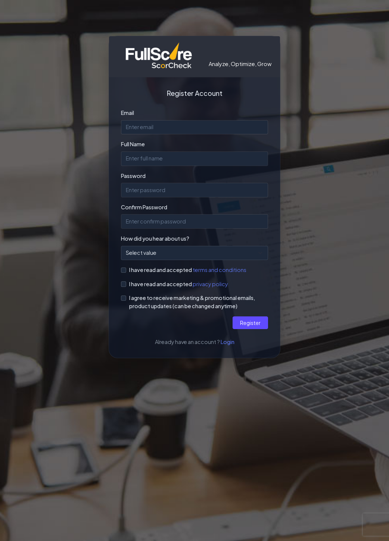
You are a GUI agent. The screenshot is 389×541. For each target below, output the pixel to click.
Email (127, 112)
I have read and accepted (160, 269)
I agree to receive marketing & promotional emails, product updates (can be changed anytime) (192, 301)
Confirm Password (144, 207)
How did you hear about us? (155, 238)
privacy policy (210, 284)
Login (227, 341)
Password (133, 175)
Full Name (133, 144)
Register (250, 322)
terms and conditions (219, 269)
